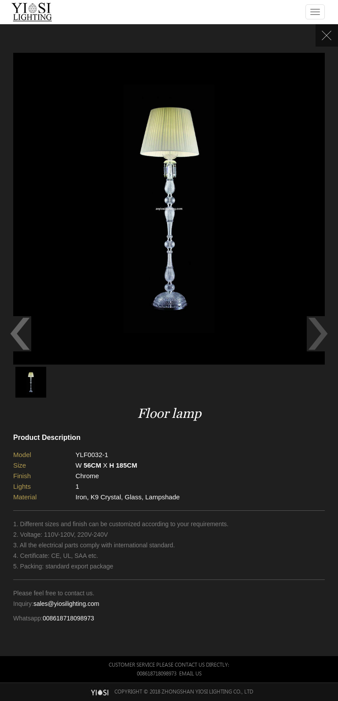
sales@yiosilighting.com (66, 603)
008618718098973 (68, 618)
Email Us (190, 673)
